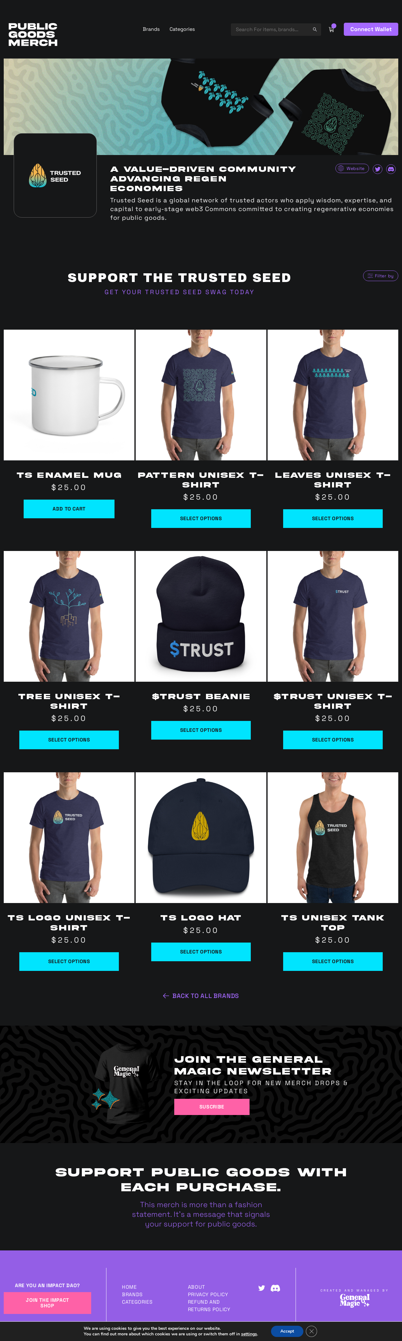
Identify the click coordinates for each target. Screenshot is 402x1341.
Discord (391, 169)
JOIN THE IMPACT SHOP (47, 1303)
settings (249, 1334)
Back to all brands (205, 996)
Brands (151, 29)
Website (356, 168)
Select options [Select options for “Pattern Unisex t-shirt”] (201, 518)
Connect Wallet (371, 29)
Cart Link (331, 29)
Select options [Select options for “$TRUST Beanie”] (201, 730)
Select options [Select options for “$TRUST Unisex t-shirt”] (333, 739)
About (196, 1287)
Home (129, 1287)
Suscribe (211, 1106)
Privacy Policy (208, 1294)
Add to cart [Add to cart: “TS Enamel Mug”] (69, 509)
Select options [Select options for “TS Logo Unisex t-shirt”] (69, 961)
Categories (182, 29)
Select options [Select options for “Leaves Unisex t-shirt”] (333, 518)
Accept (287, 1331)
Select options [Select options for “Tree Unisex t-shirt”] (69, 739)
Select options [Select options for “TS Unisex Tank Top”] (333, 961)
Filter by (384, 276)
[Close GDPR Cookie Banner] (311, 1331)
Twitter (377, 169)
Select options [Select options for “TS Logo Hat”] (201, 951)
